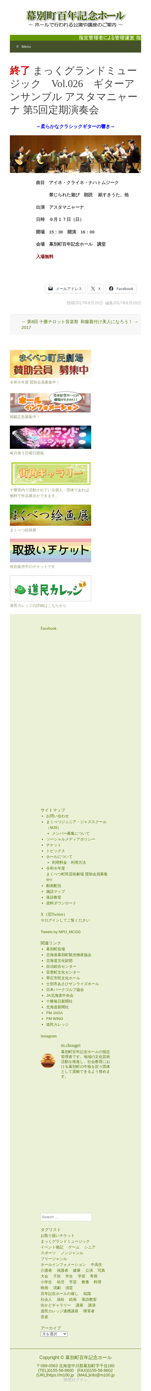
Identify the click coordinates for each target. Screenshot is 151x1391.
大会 (44, 1276)
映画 (44, 1288)
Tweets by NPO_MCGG (61, 932)
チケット (53, 845)
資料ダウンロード (61, 903)
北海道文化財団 (59, 960)
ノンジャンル (72, 1253)
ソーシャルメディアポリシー (70, 839)
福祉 (60, 1299)
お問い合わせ (57, 816)
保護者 (62, 1270)
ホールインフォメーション (63, 1264)
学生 (69, 1276)
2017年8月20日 (89, 302)
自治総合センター (61, 966)
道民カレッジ (57, 1024)
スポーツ (48, 1253)
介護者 (46, 1270)
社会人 (46, 1299)
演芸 (69, 1288)
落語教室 (53, 897)
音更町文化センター (63, 972)
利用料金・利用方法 (69, 862)
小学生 (46, 1282)
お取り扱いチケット (58, 1235)
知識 (87, 1293)
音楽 (44, 1317)
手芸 (73, 1282)
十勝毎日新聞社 (59, 1001)
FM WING (54, 1018)
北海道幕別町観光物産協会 (68, 955)
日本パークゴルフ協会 (65, 989)
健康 (76, 1270)
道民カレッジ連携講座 (59, 1311)
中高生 (96, 1264)
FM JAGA (54, 1013)
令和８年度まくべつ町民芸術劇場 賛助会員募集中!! (77, 874)
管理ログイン (75, 1379)
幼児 (60, 1282)
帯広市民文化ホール (63, 978)
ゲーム (74, 1247)
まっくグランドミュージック (65, 1241)
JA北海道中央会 (59, 995)
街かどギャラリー (56, 1305)
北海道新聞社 (57, 1007)
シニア (90, 1247)
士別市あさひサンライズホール (72, 984)
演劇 (57, 1288)
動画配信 (53, 885)
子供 (57, 1276)
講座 (79, 1305)
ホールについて (59, 856)
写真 (101, 1270)
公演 (89, 1270)
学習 (81, 1276)
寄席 (94, 1276)
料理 (97, 1282)
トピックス (55, 851)
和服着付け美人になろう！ (109, 321)
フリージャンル (54, 1259)
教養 (85, 1282)
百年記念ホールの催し (59, 1293)
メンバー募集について (71, 833)
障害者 (89, 1311)
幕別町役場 (55, 949)
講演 (92, 1305)
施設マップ (55, 891)
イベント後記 (52, 1247)
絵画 (73, 1299)
